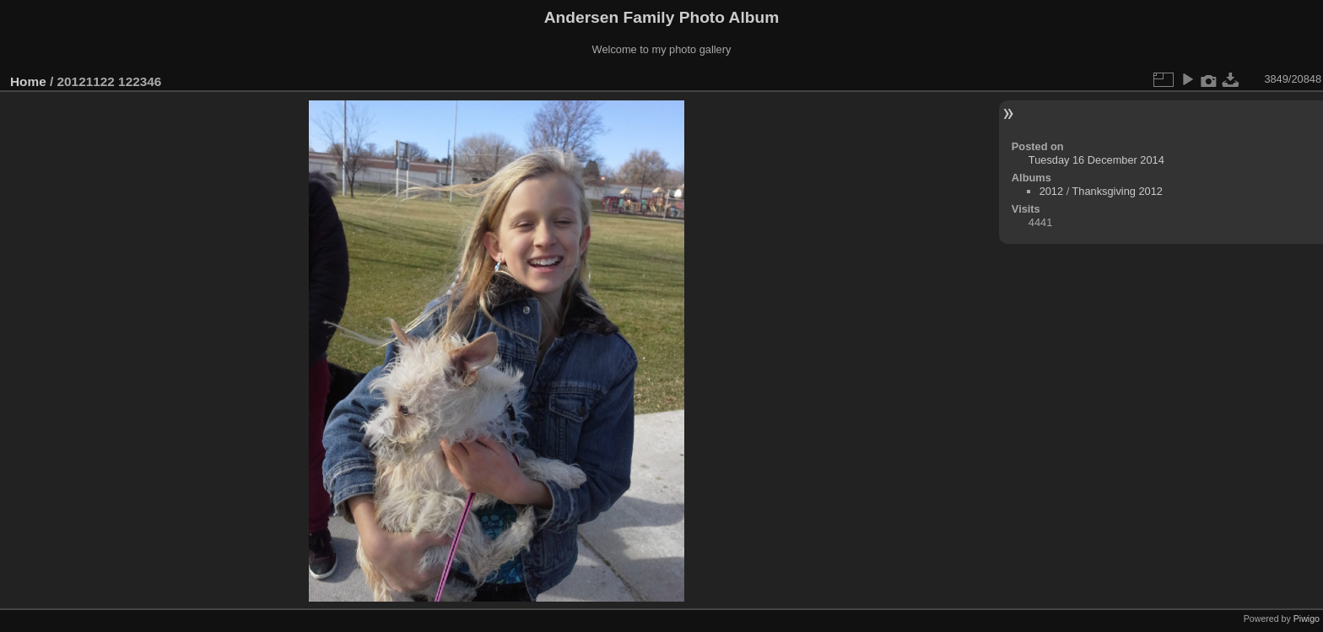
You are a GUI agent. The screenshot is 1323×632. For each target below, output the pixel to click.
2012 (1051, 191)
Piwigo (1306, 618)
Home (28, 81)
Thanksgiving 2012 (1117, 191)
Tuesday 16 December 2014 (1096, 160)
